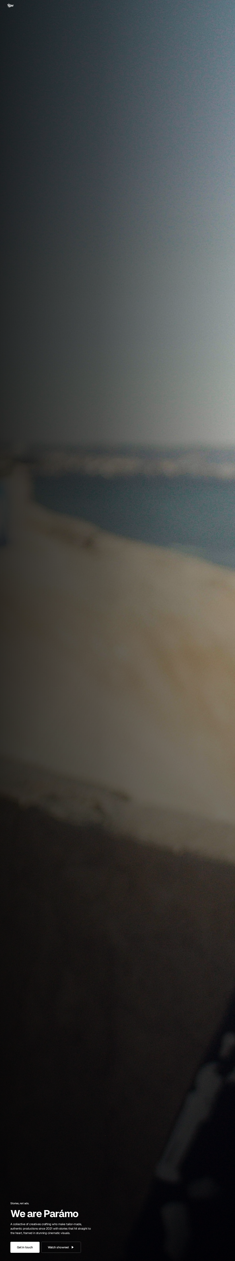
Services (190, 8)
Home (161, 8)
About (174, 8)
